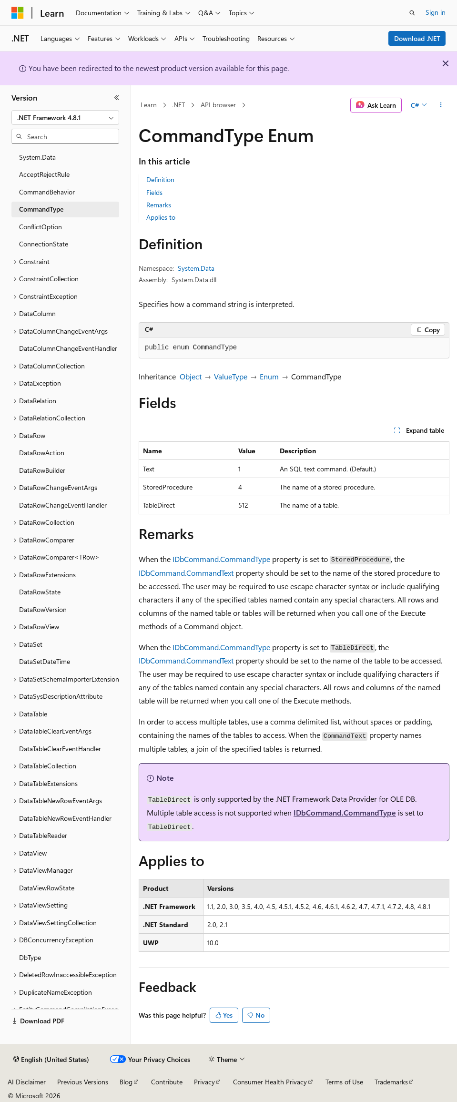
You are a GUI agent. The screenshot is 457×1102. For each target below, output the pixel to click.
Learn (149, 104)
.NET (178, 104)
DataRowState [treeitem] (40, 591)
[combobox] (65, 117)
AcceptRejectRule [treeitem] (44, 174)
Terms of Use (344, 1081)
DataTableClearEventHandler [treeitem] (60, 748)
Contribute (167, 1081)
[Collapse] (117, 97)
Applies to (160, 217)
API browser (218, 104)
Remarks (158, 204)
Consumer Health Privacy (270, 1081)
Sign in (436, 12)
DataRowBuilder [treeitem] (42, 470)
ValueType (230, 376)
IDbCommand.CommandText (186, 573)
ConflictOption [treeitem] (40, 226)
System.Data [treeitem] (37, 157)
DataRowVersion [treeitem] (43, 609)
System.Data (196, 268)
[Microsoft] (17, 13)
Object (191, 376)
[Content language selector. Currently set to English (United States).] (51, 1059)
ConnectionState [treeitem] (43, 243)
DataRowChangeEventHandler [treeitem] (63, 505)
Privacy (204, 1081)
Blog (126, 1081)
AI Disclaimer (27, 1081)
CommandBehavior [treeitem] (47, 191)
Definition (160, 179)
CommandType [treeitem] (41, 209)
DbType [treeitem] (30, 957)
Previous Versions (82, 1081)
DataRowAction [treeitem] (41, 452)
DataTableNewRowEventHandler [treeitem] (65, 818)
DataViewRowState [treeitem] (46, 887)
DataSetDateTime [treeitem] (44, 661)
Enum (269, 376)
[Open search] (412, 12)
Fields (154, 192)
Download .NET (417, 38)
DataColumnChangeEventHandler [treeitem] (68, 348)
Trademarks (391, 1081)
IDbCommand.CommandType (221, 559)
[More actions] (441, 105)
